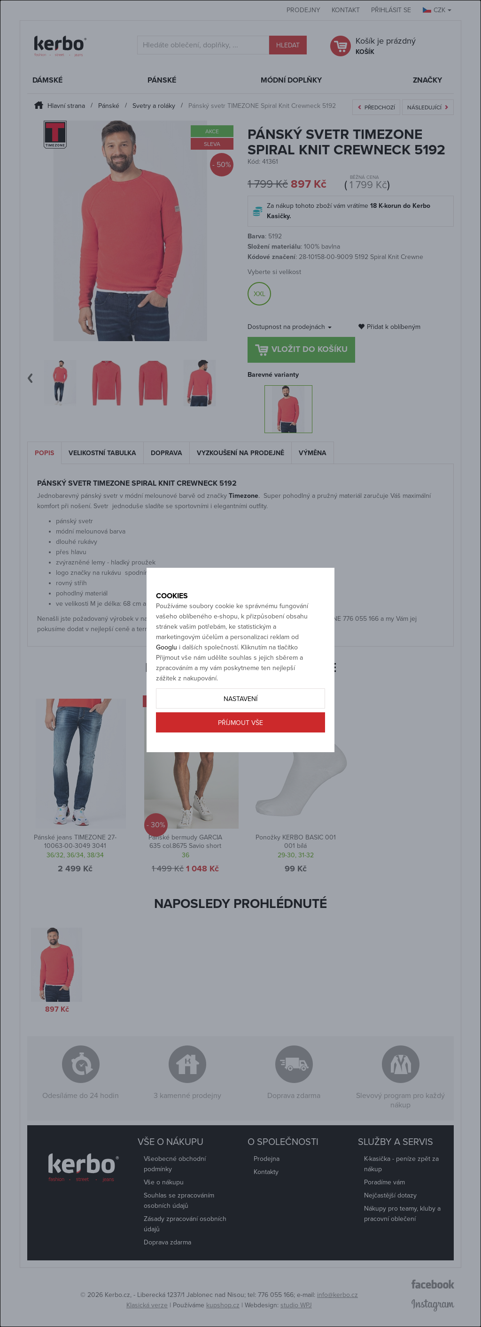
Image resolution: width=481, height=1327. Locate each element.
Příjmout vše (240, 743)
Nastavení (240, 719)
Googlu (166, 667)
